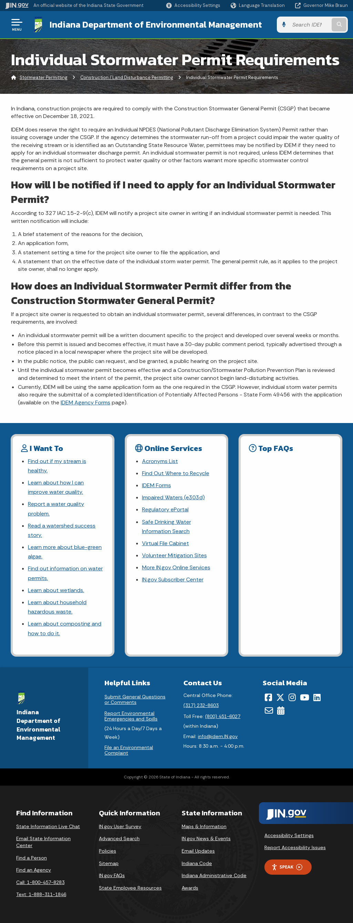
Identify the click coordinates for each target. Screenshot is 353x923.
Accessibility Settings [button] (289, 835)
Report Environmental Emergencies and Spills (131, 716)
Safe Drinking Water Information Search (166, 526)
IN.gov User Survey (120, 826)
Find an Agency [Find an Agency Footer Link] (33, 870)
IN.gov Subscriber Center (172, 579)
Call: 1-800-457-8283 (40, 882)
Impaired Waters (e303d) (173, 497)
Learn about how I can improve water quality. (56, 487)
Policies (107, 851)
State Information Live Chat (48, 826)
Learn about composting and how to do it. (64, 628)
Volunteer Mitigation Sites (174, 555)
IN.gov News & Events (206, 838)
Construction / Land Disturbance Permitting (126, 77)
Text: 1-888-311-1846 (41, 894)
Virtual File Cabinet (165, 543)
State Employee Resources (130, 888)
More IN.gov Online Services (176, 567)
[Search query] (310, 24)
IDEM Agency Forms (85, 402)
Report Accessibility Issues (295, 847)
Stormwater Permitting (43, 77)
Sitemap (109, 863)
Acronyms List (160, 461)
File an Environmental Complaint (128, 750)
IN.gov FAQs (112, 875)
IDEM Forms (156, 485)
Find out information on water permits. (65, 573)
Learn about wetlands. (56, 590)
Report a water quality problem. (56, 508)
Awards (190, 888)
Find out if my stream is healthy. (57, 466)
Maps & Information (204, 826)
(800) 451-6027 (222, 716)
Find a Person (31, 858)
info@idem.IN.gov (218, 736)
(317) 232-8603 (201, 705)
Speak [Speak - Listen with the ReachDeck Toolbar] (286, 867)
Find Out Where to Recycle (175, 473)
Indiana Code (197, 863)
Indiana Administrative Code (214, 875)
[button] (193, 5)
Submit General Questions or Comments (134, 699)
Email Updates (198, 851)
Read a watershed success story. (61, 530)
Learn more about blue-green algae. (65, 551)
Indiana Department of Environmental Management (156, 24)
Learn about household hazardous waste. (57, 607)
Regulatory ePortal (165, 509)
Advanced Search (119, 838)
